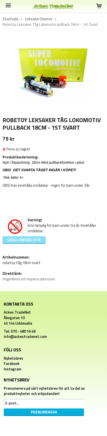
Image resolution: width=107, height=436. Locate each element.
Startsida (10, 19)
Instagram (12, 369)
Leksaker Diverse (38, 19)
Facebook (12, 363)
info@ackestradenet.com (25, 336)
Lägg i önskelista (24, 240)
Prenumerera (44, 412)
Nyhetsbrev (13, 358)
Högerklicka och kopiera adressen (29, 279)
